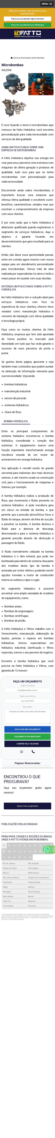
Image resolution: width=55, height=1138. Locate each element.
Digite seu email (27, 685)
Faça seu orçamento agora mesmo (27, 19)
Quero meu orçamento (27, 806)
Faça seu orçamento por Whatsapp (27, 25)
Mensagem (27, 707)
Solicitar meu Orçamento (27, 729)
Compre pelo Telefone (28, 744)
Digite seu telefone (27, 696)
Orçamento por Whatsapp (27, 737)
